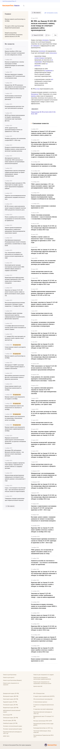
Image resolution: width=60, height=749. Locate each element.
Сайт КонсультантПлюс (8, 1)
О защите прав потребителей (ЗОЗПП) (43, 696)
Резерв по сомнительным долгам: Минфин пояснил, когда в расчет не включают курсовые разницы (15, 149)
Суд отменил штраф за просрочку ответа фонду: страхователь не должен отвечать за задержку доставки (15, 465)
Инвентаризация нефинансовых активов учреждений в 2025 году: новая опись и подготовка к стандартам (14, 280)
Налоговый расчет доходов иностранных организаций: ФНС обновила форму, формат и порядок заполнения (14, 267)
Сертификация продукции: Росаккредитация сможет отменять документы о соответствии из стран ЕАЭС (15, 242)
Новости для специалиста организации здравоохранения (42, 678)
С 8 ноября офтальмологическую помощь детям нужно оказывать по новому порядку (15, 327)
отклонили (45, 40)
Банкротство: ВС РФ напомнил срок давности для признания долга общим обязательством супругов (15, 86)
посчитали (42, 51)
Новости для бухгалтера (9, 674)
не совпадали (35, 46)
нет (52, 79)
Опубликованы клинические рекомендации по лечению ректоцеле (13, 97)
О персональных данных (40, 702)
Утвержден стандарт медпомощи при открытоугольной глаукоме (14, 499)
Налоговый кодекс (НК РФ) (10, 699)
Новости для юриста (8, 677)
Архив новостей (37, 686)
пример (33, 96)
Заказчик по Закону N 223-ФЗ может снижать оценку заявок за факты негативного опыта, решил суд (15, 292)
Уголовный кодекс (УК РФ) (10, 704)
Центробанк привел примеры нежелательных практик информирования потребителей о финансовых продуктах (15, 315)
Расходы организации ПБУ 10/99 (42, 721)
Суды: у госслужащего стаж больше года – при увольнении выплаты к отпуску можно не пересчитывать (15, 489)
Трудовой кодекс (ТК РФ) (10, 702)
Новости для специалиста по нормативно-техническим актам (42, 682)
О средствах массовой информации (43, 709)
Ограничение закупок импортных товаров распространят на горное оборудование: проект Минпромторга (15, 173)
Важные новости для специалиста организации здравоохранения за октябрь (15, 429)
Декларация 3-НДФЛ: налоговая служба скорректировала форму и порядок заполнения (15, 366)
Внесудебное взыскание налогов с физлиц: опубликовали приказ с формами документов (15, 377)
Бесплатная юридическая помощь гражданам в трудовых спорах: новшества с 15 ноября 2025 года (15, 304)
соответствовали (39, 58)
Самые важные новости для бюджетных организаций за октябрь (13, 388)
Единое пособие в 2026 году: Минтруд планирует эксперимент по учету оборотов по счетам (15, 53)
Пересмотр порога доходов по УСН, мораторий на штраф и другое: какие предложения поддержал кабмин (15, 185)
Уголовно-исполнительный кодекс (12, 726)
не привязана (48, 70)
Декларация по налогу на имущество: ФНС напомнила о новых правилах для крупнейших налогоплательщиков (14, 160)
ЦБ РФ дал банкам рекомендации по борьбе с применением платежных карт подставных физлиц (15, 118)
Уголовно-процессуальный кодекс (12, 729)
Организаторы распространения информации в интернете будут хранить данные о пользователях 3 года (15, 478)
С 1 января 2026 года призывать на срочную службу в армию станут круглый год (15, 338)
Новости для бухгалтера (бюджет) (12, 680)
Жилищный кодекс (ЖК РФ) (10, 696)
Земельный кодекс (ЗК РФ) (10, 717)
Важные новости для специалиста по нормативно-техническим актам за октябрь (15, 418)
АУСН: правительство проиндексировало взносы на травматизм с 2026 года (13, 129)
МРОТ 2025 (6, 736)
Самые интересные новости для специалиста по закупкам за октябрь (14, 407)
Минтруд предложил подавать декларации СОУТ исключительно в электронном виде (15, 76)
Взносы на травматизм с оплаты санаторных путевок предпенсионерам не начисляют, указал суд (14, 64)
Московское (34, 94)
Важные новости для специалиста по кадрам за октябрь (15, 398)
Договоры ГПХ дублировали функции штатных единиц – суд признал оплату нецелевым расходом (14, 453)
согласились (53, 53)
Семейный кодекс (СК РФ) (10, 723)
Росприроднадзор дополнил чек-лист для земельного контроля (14, 107)
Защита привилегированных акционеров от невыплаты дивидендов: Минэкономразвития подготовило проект (15, 230)
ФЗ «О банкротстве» (39, 693)
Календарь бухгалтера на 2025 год (43, 728)
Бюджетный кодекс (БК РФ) (10, 707)
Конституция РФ (7, 715)
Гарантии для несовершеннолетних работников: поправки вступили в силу (15, 197)
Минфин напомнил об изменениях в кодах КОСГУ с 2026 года (15, 139)
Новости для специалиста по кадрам (43, 674)
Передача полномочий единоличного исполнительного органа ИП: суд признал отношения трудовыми (15, 440)
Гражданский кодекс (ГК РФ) (11, 693)
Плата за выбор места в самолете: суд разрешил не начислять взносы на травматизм (15, 218)
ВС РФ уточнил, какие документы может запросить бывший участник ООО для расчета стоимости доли (15, 208)
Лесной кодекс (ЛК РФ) (9, 720)
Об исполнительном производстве (42, 699)
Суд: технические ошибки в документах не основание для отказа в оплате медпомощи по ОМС (14, 255)
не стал (37, 89)
